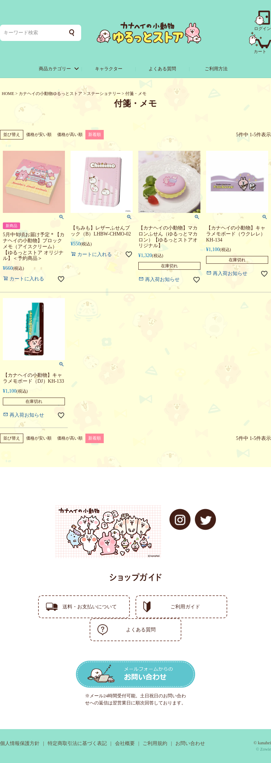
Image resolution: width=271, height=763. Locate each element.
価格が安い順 (39, 134)
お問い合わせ (190, 743)
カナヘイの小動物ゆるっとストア (50, 93)
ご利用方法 (216, 68)
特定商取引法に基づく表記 (77, 743)
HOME (8, 93)
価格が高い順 (70, 134)
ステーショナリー (104, 93)
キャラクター (108, 68)
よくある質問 (162, 68)
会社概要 (125, 743)
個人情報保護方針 (20, 743)
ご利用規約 (155, 743)
